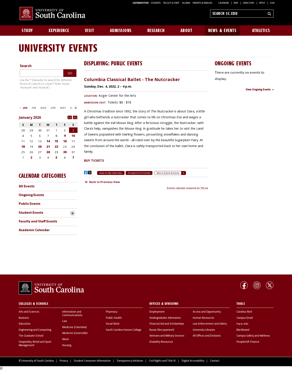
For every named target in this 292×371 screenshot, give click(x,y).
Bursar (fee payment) (161, 330)
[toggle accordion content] (72, 213)
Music (65, 339)
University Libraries (204, 330)
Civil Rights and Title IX (162, 361)
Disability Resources (161, 342)
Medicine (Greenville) (75, 333)
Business (24, 318)
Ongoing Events (31, 195)
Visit (89, 30)
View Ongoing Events (258, 89)
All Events (26, 186)
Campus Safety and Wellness (253, 336)
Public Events (29, 204)
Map (236, 3)
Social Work (112, 324)
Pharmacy (111, 312)
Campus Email (244, 318)
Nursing (66, 345)
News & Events (222, 30)
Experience (59, 30)
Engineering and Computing (35, 330)
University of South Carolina (37, 361)
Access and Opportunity (207, 312)
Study (27, 30)
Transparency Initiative (129, 361)
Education (24, 324)
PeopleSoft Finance (247, 342)
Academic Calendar (34, 230)
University (42, 47)
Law (64, 321)
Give (272, 3)
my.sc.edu (242, 324)
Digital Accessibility (193, 361)
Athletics (261, 30)
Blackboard (242, 330)
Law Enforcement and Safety (210, 324)
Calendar (223, 3)
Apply (262, 3)
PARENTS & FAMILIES (202, 3)
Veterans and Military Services (166, 336)
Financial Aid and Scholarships (166, 324)
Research (156, 30)
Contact (214, 361)
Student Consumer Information (92, 361)
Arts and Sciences (29, 312)
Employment (157, 312)
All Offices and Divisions (207, 336)
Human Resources (203, 318)
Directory (248, 3)
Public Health (114, 318)
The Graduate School (31, 336)
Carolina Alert (244, 312)
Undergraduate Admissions (165, 318)
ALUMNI (186, 3)
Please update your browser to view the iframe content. (146, 131)
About (186, 30)
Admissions (121, 30)
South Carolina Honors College (123, 330)
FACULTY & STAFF (171, 3)
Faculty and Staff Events (38, 221)
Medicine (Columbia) (74, 327)
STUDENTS (156, 3)
